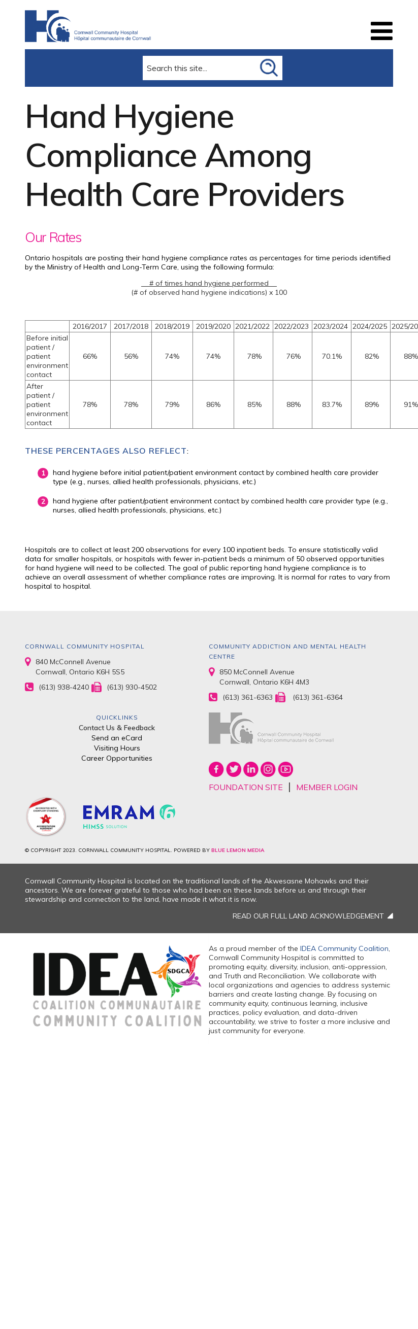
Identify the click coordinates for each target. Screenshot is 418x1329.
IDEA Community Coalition (344, 948)
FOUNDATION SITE (246, 787)
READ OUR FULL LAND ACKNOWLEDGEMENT (308, 916)
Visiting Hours (117, 748)
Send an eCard (116, 737)
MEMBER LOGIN (327, 787)
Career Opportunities (116, 758)
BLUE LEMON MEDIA (237, 850)
